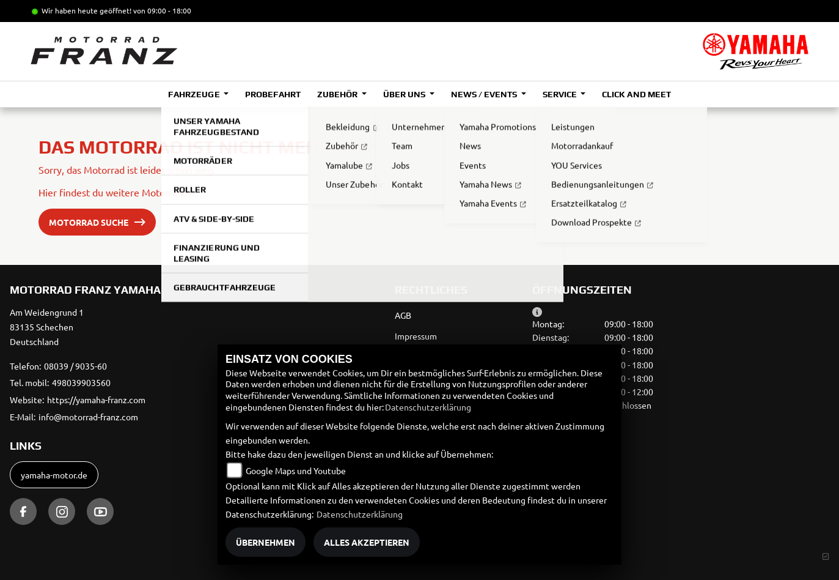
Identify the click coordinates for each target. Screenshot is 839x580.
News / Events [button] (485, 94)
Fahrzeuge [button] (194, 94)
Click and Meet (636, 94)
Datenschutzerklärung (428, 406)
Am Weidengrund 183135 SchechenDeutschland (47, 327)
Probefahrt (273, 94)
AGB (403, 315)
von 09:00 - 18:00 (162, 10)
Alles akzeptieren (366, 542)
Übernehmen (265, 542)
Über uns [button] (405, 94)
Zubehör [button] (338, 94)
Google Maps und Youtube (296, 470)
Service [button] (561, 94)
